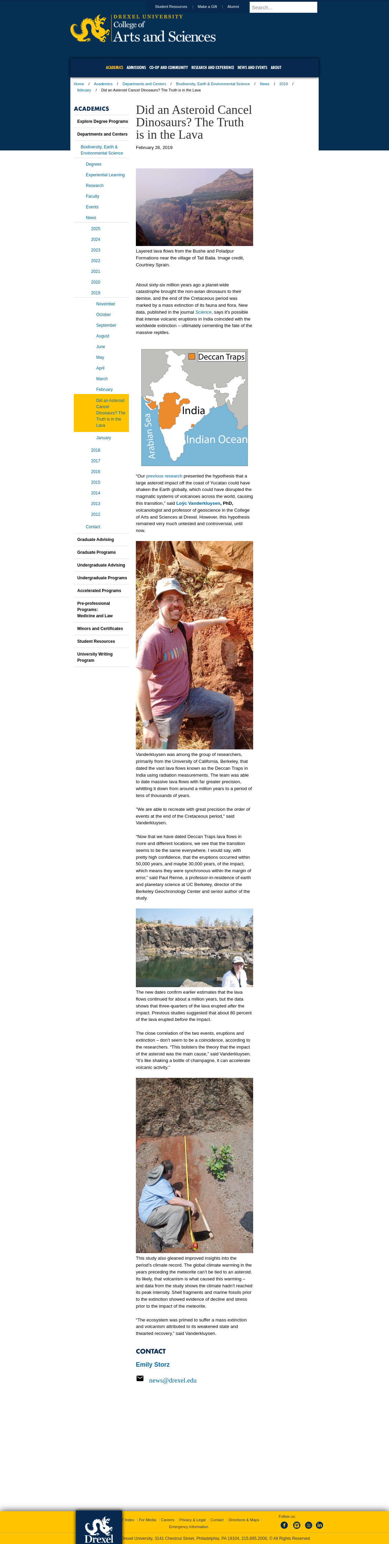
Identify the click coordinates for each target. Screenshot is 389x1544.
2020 (95, 282)
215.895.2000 (254, 1538)
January (103, 437)
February (104, 389)
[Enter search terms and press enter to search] (287, 7)
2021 (95, 271)
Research (94, 185)
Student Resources (178, 6)
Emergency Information (188, 1527)
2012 (95, 514)
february (84, 90)
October (103, 314)
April (100, 368)
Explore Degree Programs (102, 121)
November (105, 304)
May (100, 357)
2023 (95, 250)
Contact (93, 526)
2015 (95, 482)
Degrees (93, 164)
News (265, 84)
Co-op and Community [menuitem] (168, 67)
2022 (95, 260)
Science (203, 312)
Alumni (240, 6)
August (102, 336)
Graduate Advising (95, 539)
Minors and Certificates (100, 628)
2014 (95, 493)
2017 (95, 461)
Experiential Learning (105, 175)
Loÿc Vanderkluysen (198, 503)
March (102, 378)
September (106, 325)
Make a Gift (213, 6)
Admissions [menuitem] (136, 67)
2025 (95, 228)
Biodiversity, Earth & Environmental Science (213, 84)
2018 (95, 450)
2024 (95, 239)
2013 (95, 503)
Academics (103, 84)
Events (92, 207)
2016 (95, 471)
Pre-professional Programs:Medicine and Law (95, 609)
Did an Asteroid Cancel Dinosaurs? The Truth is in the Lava (111, 413)
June (100, 346)
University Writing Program (94, 657)
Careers (167, 1520)
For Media (147, 1520)
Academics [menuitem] (114, 67)
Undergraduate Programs (102, 578)
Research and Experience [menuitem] (212, 67)
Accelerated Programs (99, 590)
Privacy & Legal (192, 1520)
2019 (283, 84)
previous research (164, 476)
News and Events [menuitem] (252, 67)
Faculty (92, 196)
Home (79, 84)
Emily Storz (153, 1364)
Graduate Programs (96, 552)
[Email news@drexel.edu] (194, 1380)
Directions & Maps (243, 1520)
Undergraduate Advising (101, 565)
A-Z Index (126, 1520)
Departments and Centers (144, 84)
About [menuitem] (276, 67)
